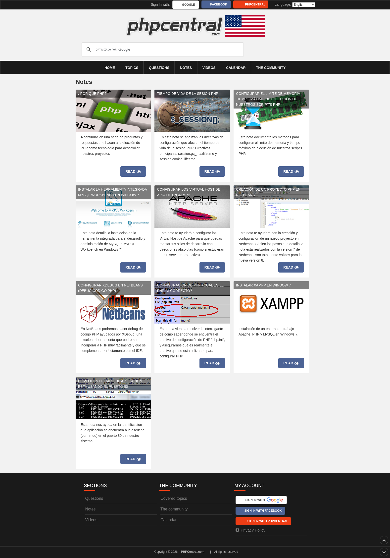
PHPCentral (255, 4)
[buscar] (162, 50)
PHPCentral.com (192, 552)
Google (188, 4)
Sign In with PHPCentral (267, 521)
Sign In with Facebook (263, 510)
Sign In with (264, 500)
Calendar (168, 520)
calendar (236, 68)
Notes (186, 68)
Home (109, 68)
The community (271, 68)
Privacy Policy (250, 530)
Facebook (218, 4)
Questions (159, 68)
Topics (131, 68)
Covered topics (173, 498)
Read (133, 171)
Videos (209, 68)
